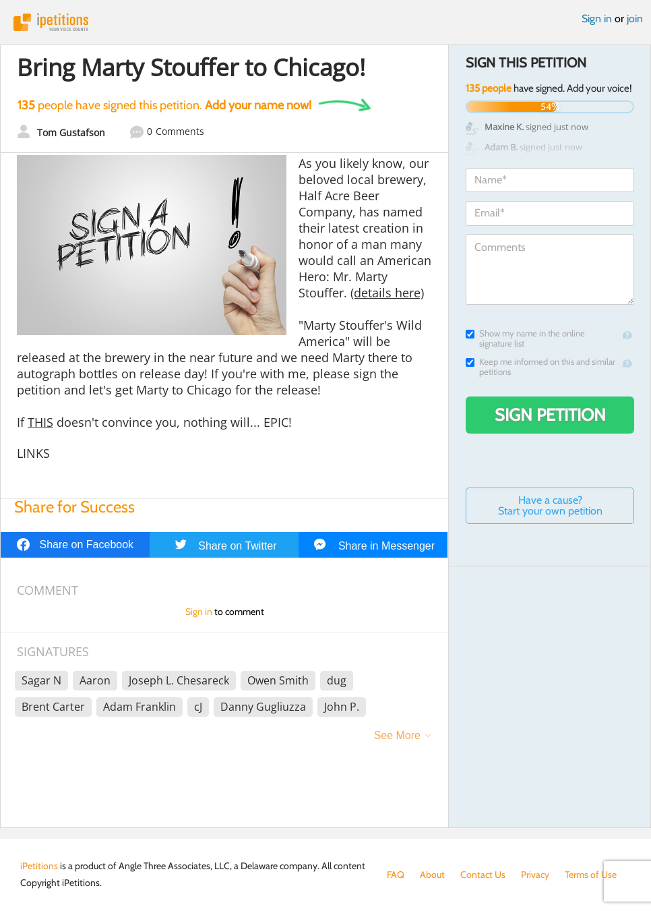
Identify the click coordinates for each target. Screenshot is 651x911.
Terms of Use (591, 875)
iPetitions (325, 22)
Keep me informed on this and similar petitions (540, 367)
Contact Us (482, 875)
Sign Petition (550, 415)
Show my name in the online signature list (525, 338)
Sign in (597, 18)
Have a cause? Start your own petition (550, 505)
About (432, 875)
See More (397, 735)
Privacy (535, 875)
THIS (40, 422)
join (635, 18)
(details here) (387, 293)
